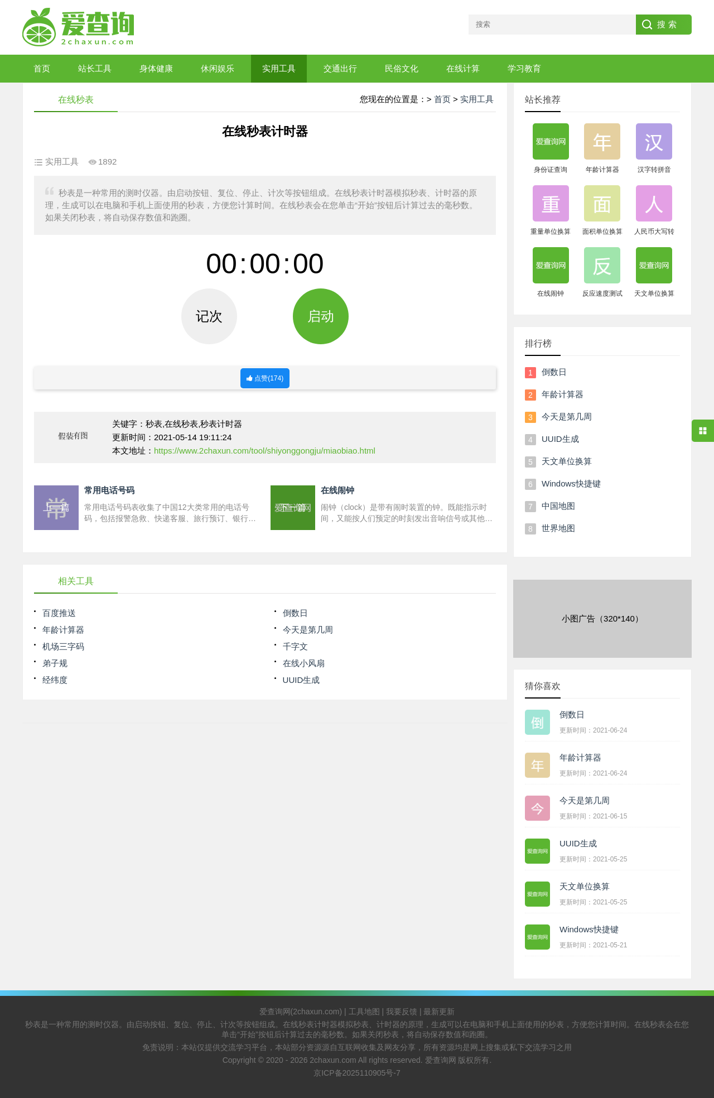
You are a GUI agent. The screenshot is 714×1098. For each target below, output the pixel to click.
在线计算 (463, 68)
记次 (209, 316)
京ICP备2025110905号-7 (357, 1072)
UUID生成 (301, 680)
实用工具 (279, 68)
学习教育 (524, 68)
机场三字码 (63, 646)
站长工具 (95, 68)
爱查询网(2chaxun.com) (300, 1011)
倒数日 (295, 613)
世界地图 (558, 528)
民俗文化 (401, 68)
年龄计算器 (63, 629)
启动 (320, 316)
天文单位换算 (567, 461)
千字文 (295, 646)
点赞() (265, 378)
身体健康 (156, 68)
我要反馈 (401, 1011)
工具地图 (364, 1011)
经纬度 (54, 680)
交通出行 (340, 68)
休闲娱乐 (217, 68)
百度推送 (59, 613)
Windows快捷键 (571, 483)
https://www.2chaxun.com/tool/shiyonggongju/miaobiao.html (264, 450)
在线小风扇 (304, 663)
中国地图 (558, 506)
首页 (41, 68)
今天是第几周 (308, 629)
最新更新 (439, 1011)
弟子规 (54, 663)
